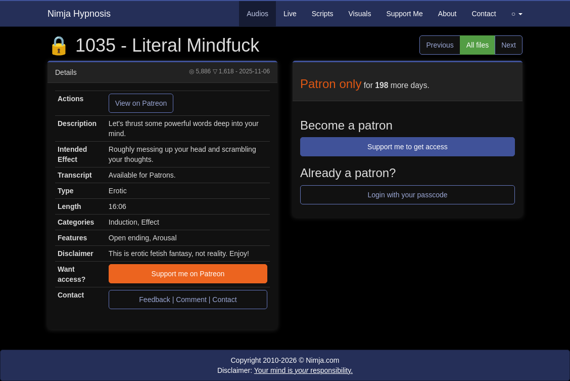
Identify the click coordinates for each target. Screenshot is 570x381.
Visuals (360, 14)
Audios (257, 14)
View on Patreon (141, 103)
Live (290, 14)
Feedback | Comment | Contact (187, 299)
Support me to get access (407, 147)
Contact (483, 14)
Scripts (323, 14)
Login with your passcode (408, 195)
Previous (439, 45)
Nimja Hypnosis (79, 14)
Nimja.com (322, 360)
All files (477, 45)
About (447, 14)
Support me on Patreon (188, 274)
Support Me (404, 14)
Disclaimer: (285, 370)
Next (508, 45)
